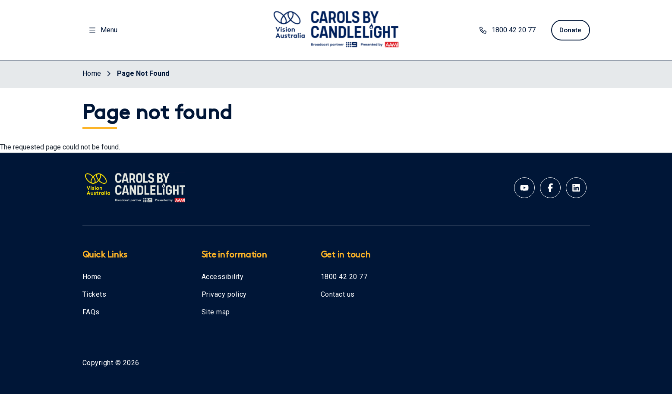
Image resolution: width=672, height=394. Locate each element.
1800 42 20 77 (344, 277)
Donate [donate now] (569, 30)
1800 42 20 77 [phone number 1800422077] (504, 30)
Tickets (94, 294)
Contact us (338, 294)
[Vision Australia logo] (336, 28)
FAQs (91, 312)
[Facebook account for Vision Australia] (550, 187)
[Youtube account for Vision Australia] (524, 187)
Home (91, 277)
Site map (216, 312)
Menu (103, 30)
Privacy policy (224, 294)
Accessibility (223, 277)
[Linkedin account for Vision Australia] (576, 187)
